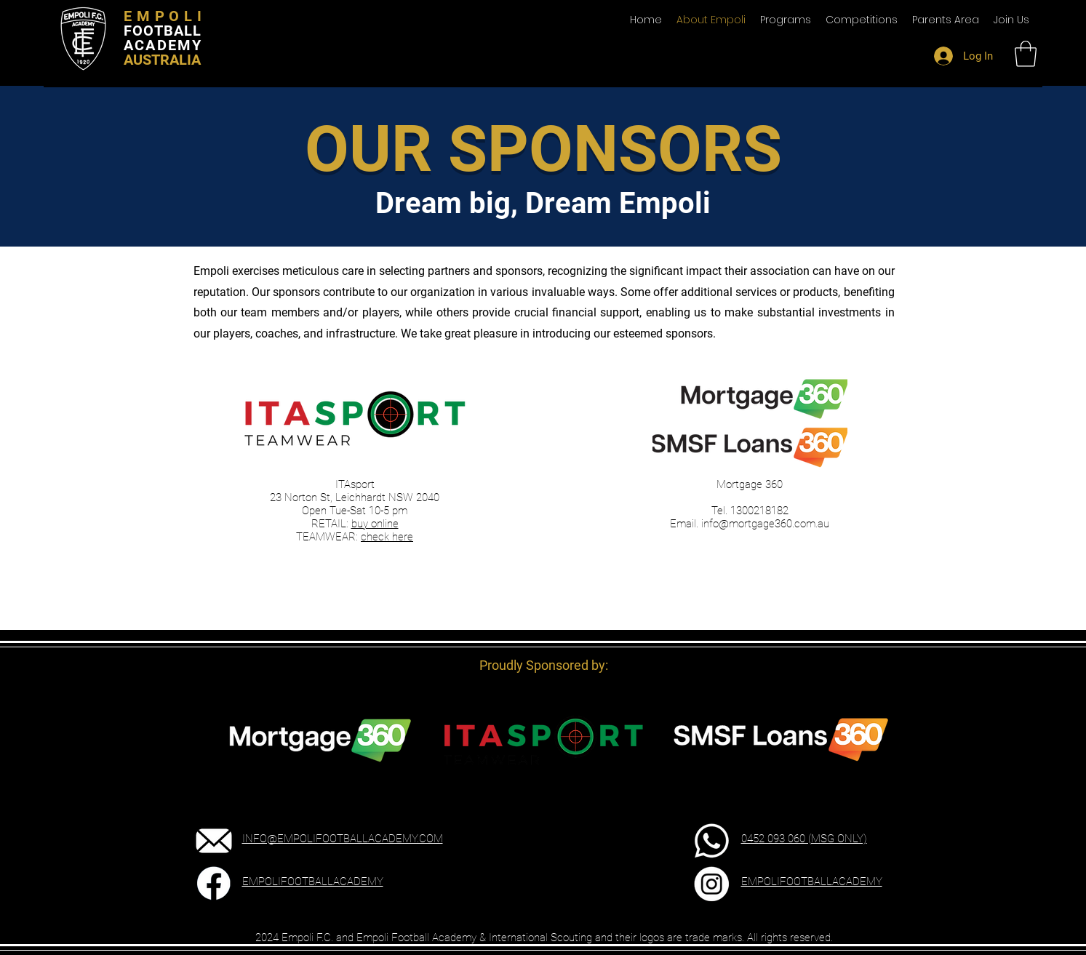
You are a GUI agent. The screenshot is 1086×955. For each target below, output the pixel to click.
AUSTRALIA (162, 59)
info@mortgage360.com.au (765, 523)
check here (387, 536)
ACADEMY (163, 45)
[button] (945, 20)
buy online (375, 523)
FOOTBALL (163, 30)
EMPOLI (165, 16)
